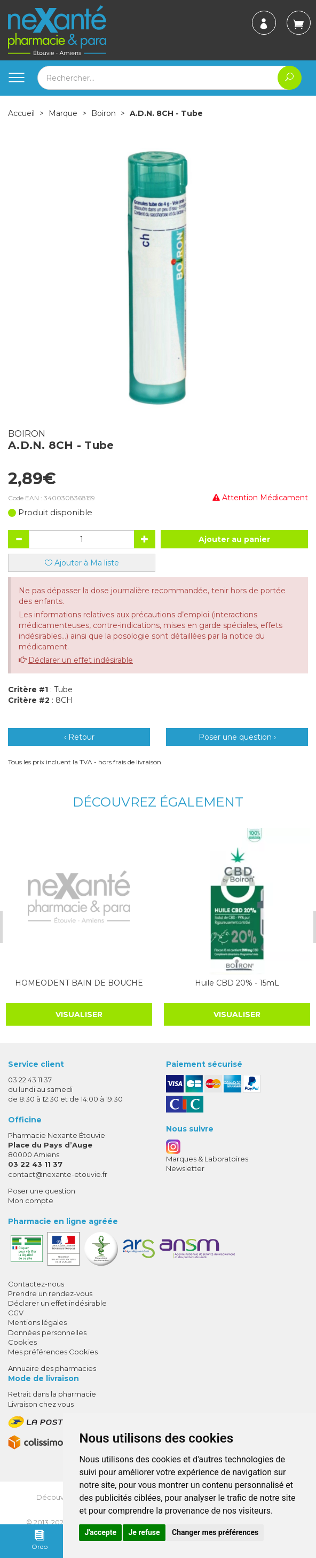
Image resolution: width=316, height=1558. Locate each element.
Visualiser (79, 1014)
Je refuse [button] (144, 1532)
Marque (63, 113)
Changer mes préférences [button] (215, 1532)
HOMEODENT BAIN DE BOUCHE (79, 983)
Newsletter (185, 1168)
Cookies (22, 1342)
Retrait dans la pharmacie (52, 1394)
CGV (15, 1312)
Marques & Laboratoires (207, 1158)
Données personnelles (47, 1332)
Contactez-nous (36, 1284)
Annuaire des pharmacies (52, 1368)
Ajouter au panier (234, 539)
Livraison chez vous (41, 1404)
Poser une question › (237, 737)
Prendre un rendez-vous (50, 1293)
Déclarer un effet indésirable (80, 660)
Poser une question (41, 1191)
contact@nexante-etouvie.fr (57, 1174)
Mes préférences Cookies (53, 1351)
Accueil (21, 113)
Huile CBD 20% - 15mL (237, 983)
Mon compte (30, 1200)
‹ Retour (79, 737)
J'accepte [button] (100, 1532)
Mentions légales (37, 1322)
